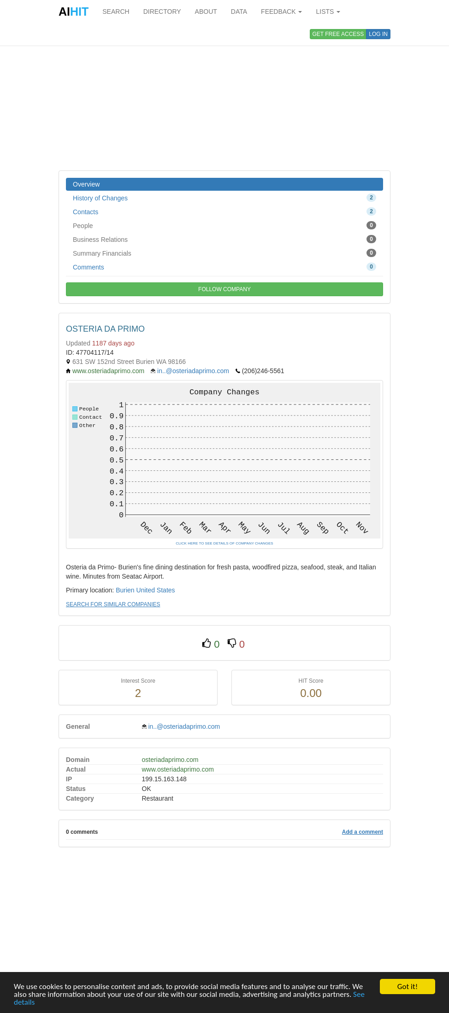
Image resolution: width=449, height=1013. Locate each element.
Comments (224, 267)
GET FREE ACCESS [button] (338, 34)
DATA (239, 11)
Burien (125, 590)
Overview (86, 184)
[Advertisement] (224, 96)
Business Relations (224, 239)
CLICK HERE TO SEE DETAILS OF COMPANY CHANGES (224, 543)
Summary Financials (224, 253)
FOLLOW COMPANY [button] (224, 289)
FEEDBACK (281, 11)
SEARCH (115, 11)
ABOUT (206, 11)
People (224, 225)
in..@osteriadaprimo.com (193, 371)
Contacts (224, 211)
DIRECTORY (162, 11)
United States (155, 590)
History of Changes (224, 197)
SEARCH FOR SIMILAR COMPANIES (113, 604)
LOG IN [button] (378, 34)
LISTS (328, 11)
